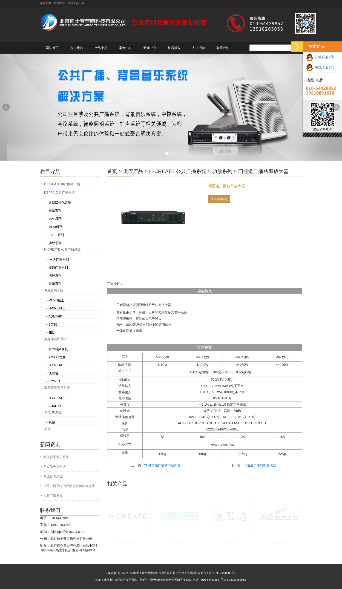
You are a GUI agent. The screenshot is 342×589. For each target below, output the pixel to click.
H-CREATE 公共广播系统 (177, 171)
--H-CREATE (55, 308)
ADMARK (278, 543)
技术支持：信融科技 (185, 573)
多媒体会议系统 (55, 339)
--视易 (50, 422)
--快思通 (52, 373)
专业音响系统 (53, 290)
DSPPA (177, 543)
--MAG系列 (54, 219)
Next (336, 107)
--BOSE (51, 324)
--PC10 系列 (55, 235)
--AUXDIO (53, 406)
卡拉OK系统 (53, 412)
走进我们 (76, 48)
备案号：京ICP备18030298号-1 (217, 573)
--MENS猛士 (55, 300)
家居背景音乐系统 (57, 388)
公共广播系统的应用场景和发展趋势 (69, 486)
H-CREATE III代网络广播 (62, 184)
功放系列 (222, 171)
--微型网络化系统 (58, 203)
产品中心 (101, 48)
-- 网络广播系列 (57, 259)
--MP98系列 (54, 227)
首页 (112, 171)
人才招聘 (198, 48)
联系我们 (222, 48)
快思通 (228, 543)
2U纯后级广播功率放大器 (162, 465)
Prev (6, 107)
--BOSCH (53, 381)
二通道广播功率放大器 (260, 465)
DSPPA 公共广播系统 (59, 192)
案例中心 (125, 48)
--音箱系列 (53, 211)
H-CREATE (127, 543)
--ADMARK (54, 316)
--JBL (50, 332)
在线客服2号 (320, 57)
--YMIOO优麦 (56, 357)
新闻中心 (149, 48)
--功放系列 (53, 243)
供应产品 (133, 171)
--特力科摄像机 (57, 349)
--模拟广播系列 (57, 267)
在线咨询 (219, 199)
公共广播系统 (53, 495)
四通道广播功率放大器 (263, 171)
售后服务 (174, 48)
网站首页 (52, 48)
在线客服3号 (320, 67)
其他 (47, 429)
